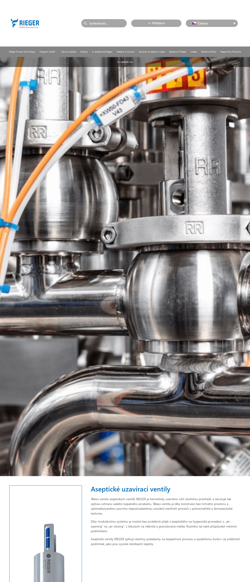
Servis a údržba (69, 51)
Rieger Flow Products (230, 51)
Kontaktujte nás (125, 62)
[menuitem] (212, 23)
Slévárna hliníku (208, 51)
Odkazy (84, 51)
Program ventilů (48, 51)
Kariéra (193, 51)
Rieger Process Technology (22, 51)
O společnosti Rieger (102, 51)
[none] (212, 23)
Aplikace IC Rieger (177, 51)
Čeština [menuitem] (203, 23)
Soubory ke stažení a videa (152, 51)
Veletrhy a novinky (126, 51)
